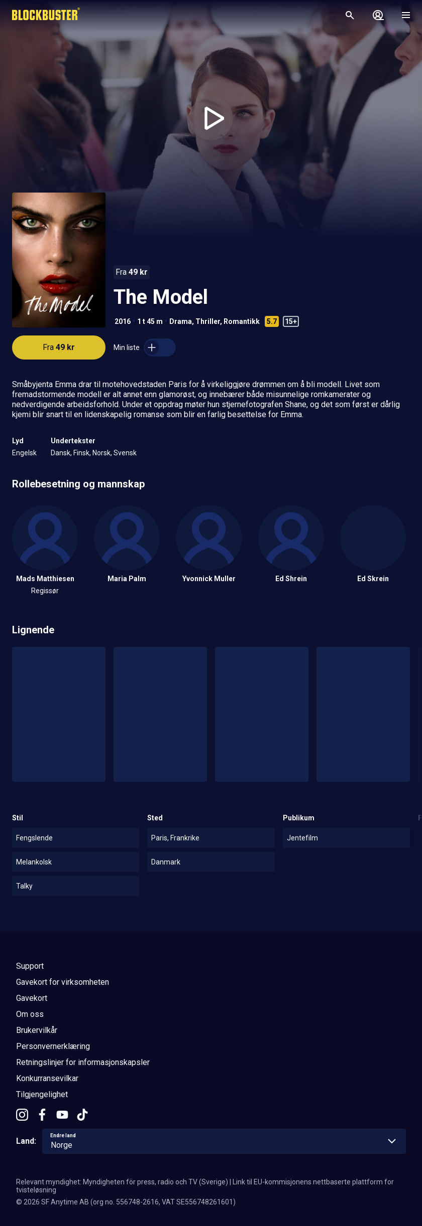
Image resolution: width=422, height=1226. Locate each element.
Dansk (60, 453)
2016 (123, 321)
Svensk (125, 453)
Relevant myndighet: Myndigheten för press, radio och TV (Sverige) (122, 1182)
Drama (180, 321)
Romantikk (242, 321)
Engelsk (24, 453)
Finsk (81, 453)
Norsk (101, 453)
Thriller (207, 321)
